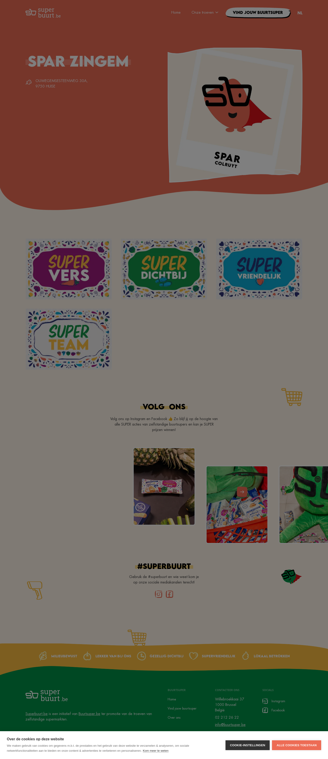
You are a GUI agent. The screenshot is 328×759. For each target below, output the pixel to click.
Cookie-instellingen (247, 745)
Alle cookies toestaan (297, 745)
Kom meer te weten (156, 750)
